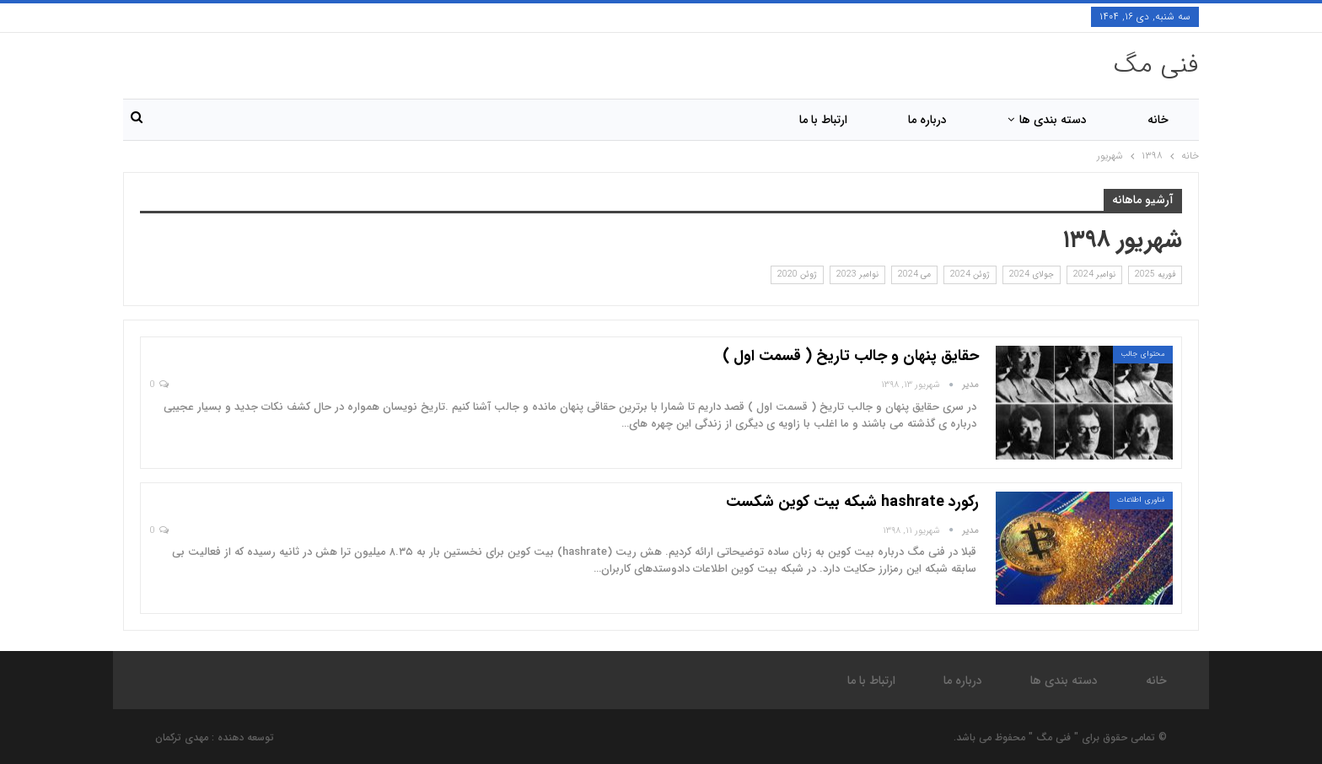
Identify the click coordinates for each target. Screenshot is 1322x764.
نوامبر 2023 (857, 274)
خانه (1158, 119)
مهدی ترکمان (181, 737)
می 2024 (914, 274)
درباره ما (927, 119)
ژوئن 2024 (970, 274)
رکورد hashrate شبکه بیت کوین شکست (852, 502)
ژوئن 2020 (797, 274)
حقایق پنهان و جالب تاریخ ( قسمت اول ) (851, 356)
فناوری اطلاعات (1141, 500)
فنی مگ (1156, 65)
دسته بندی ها (1053, 119)
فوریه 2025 (1155, 274)
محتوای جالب (1142, 354)
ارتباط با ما (823, 119)
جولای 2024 (1031, 274)
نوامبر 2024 (1094, 274)
